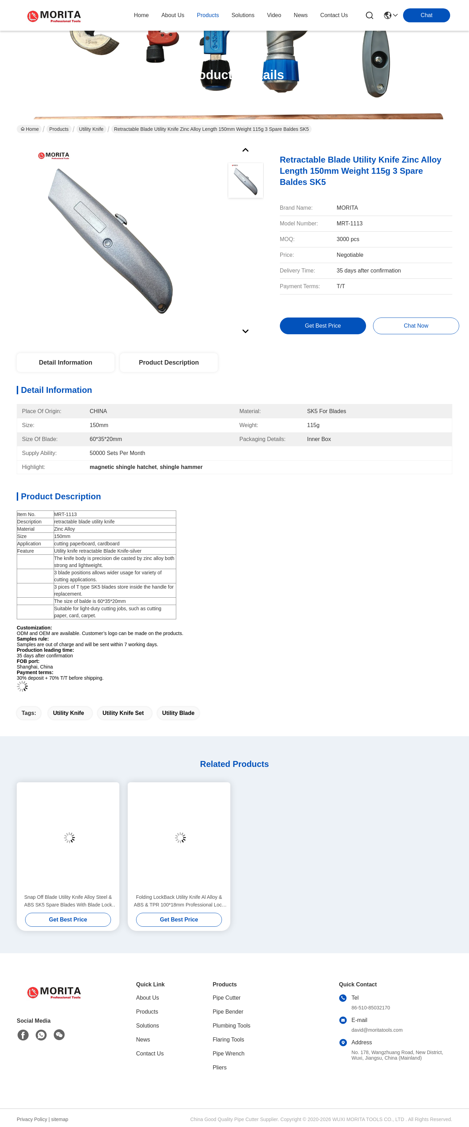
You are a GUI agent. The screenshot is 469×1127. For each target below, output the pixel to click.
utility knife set (123, 713)
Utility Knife (91, 129)
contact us (334, 15)
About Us (147, 998)
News (143, 1040)
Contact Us (150, 1054)
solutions (242, 15)
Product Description (169, 362)
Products (58, 129)
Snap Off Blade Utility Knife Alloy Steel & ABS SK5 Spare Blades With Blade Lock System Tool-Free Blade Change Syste (68, 901)
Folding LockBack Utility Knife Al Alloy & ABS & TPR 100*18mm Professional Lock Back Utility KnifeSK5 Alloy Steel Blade (179, 901)
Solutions (147, 1026)
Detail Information (65, 362)
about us (172, 15)
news (301, 15)
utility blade (178, 713)
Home (141, 15)
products (208, 15)
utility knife (68, 713)
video (274, 15)
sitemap (59, 1119)
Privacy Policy (32, 1119)
